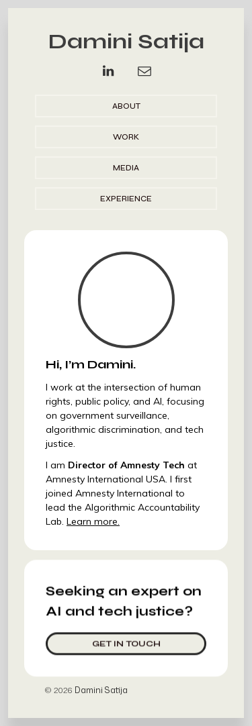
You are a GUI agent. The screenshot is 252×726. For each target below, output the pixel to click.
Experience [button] (126, 198)
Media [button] (126, 167)
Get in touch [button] (126, 642)
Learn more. (93, 521)
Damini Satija (126, 41)
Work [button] (126, 137)
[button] (108, 71)
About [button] (126, 106)
